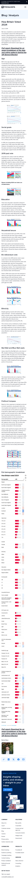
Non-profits (18, 823)
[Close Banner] (27, 2)
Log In (3, 825)
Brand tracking (5, 850)
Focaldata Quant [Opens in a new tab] (19, 852)
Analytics (17, 866)
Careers (3, 834)
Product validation (6, 860)
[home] (8, 7)
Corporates (18, 825)
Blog (2, 831)
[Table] (14, 600)
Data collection (19, 860)
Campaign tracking (6, 855)
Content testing (5, 858)
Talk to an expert (5, 874)
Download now (5, 3)
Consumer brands (20, 833)
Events (3, 836)
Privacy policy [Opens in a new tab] (5, 839)
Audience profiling (6, 852)
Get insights (8, 789)
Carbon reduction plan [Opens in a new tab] (7, 842)
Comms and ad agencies (19, 829)
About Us (3, 823)
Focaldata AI (18, 850)
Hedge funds (18, 835)
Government (18, 838)
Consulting (18, 863)
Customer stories (5, 828)
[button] (25, 7)
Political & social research (5, 864)
